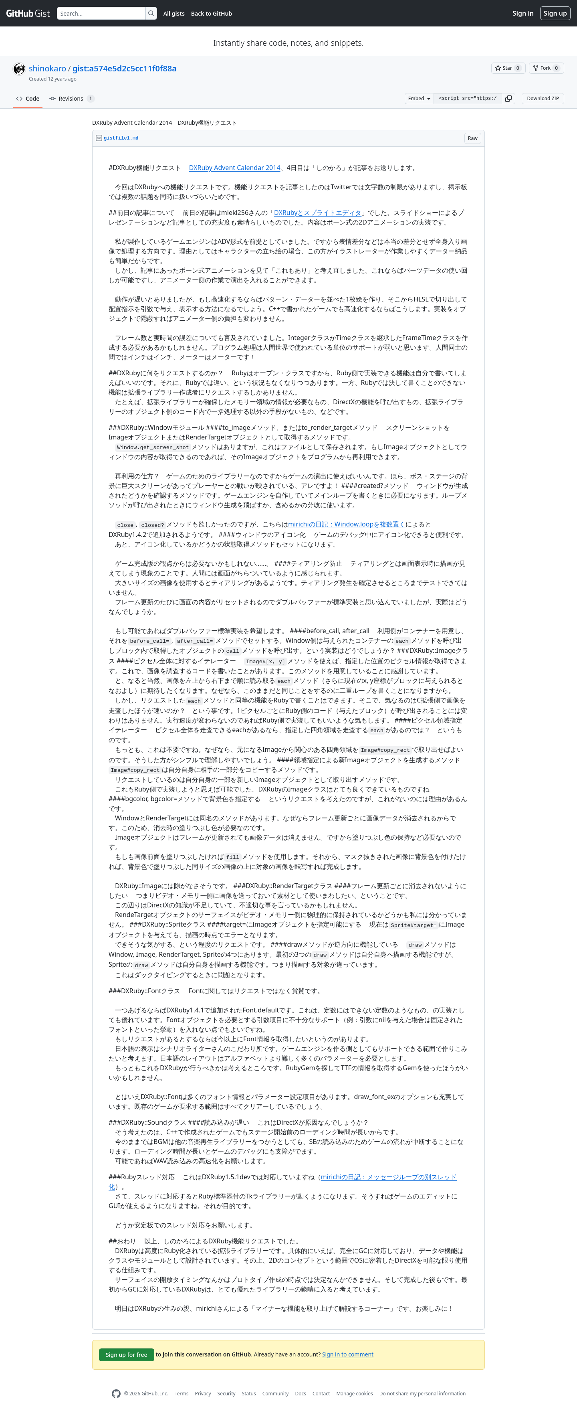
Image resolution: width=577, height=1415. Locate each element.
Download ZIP (543, 98)
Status (249, 1393)
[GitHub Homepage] (116, 1394)
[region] (288, 738)
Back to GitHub (211, 13)
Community (275, 1393)
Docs (300, 1393)
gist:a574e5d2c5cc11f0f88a (125, 68)
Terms (182, 1393)
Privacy (203, 1393)
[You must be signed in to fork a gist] (546, 68)
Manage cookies (354, 1393)
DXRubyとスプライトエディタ (317, 212)
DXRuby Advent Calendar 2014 (234, 167)
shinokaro (47, 68)
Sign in (523, 13)
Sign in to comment (347, 1354)
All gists (174, 13)
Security (227, 1393)
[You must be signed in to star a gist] (508, 68)
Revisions (72, 99)
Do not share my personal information (422, 1393)
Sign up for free (126, 1354)
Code (28, 98)
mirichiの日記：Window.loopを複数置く (347, 524)
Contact (321, 1393)
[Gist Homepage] (28, 13)
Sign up (555, 13)
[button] (508, 98)
